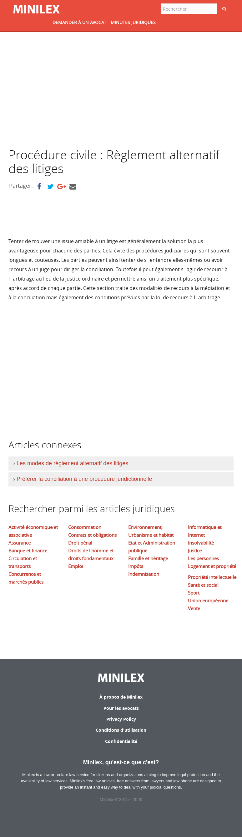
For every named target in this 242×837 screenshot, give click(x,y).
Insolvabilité (201, 543)
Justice (195, 550)
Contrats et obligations (92, 535)
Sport (193, 593)
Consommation (84, 527)
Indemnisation (143, 574)
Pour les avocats (121, 708)
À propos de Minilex (121, 697)
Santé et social (203, 585)
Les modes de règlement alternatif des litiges (72, 463)
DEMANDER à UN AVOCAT (79, 22)
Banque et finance (27, 550)
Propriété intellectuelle (212, 577)
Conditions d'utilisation (121, 730)
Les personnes (203, 558)
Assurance (19, 543)
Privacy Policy (121, 719)
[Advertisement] (60, 90)
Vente (194, 608)
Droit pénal (80, 543)
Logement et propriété (212, 566)
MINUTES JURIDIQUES (133, 22)
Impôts (135, 566)
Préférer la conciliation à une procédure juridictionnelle (84, 479)
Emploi (75, 566)
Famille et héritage (148, 558)
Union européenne (208, 600)
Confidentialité (121, 741)
